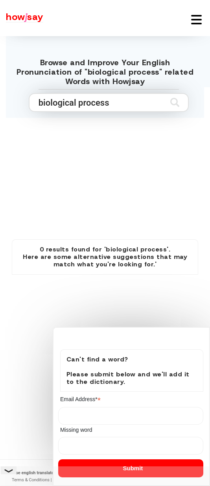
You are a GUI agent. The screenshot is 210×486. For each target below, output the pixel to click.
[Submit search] (175, 102)
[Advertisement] (105, 170)
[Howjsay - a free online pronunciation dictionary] (21, 18)
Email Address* (80, 399)
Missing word (76, 430)
